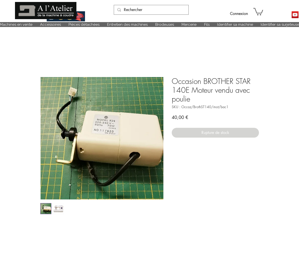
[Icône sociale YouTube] (295, 14)
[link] (258, 11)
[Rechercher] (151, 9)
